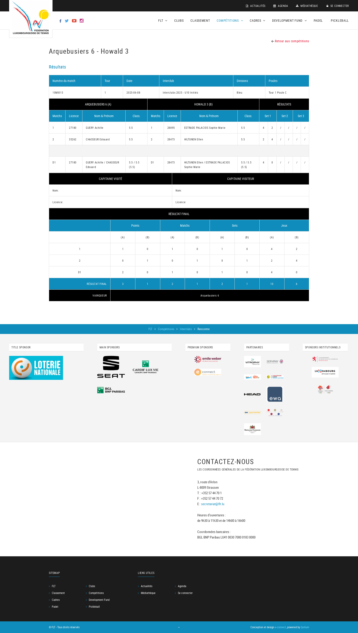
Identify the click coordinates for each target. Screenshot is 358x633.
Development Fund (99, 600)
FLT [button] (162, 20)
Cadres (56, 600)
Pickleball (340, 20)
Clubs (179, 20)
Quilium (305, 627)
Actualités (256, 6)
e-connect (280, 627)
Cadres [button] (257, 20)
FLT (150, 329)
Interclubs (186, 329)
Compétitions (166, 329)
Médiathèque (307, 6)
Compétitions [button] (230, 20)
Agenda (280, 6)
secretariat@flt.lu (212, 504)
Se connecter (337, 6)
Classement (200, 20)
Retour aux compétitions (290, 41)
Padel (318, 20)
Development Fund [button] (289, 20)
